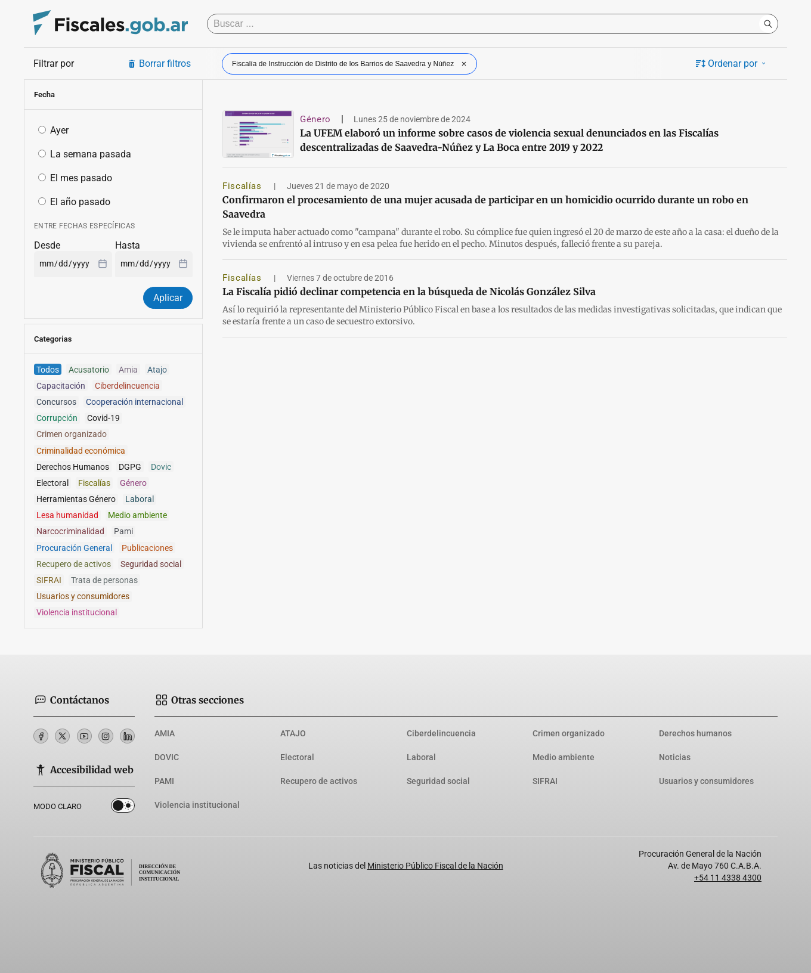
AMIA (164, 733)
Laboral (421, 757)
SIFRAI (545, 781)
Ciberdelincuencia (441, 733)
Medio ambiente (564, 757)
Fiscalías (243, 186)
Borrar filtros (159, 63)
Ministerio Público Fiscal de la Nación (435, 865)
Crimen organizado (569, 733)
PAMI (164, 781)
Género (315, 119)
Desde (47, 245)
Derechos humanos (695, 733)
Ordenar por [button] (731, 63)
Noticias (675, 757)
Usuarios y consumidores (706, 781)
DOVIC (166, 757)
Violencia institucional (197, 805)
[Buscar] (486, 24)
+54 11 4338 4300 (728, 877)
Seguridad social (438, 781)
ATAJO (293, 733)
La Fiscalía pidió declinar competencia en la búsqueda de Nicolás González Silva (409, 292)
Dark (123, 807)
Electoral (297, 757)
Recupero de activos (318, 781)
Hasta (127, 245)
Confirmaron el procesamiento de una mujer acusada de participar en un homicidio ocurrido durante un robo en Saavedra (485, 207)
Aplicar (167, 297)
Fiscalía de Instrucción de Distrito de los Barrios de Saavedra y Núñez (350, 63)
